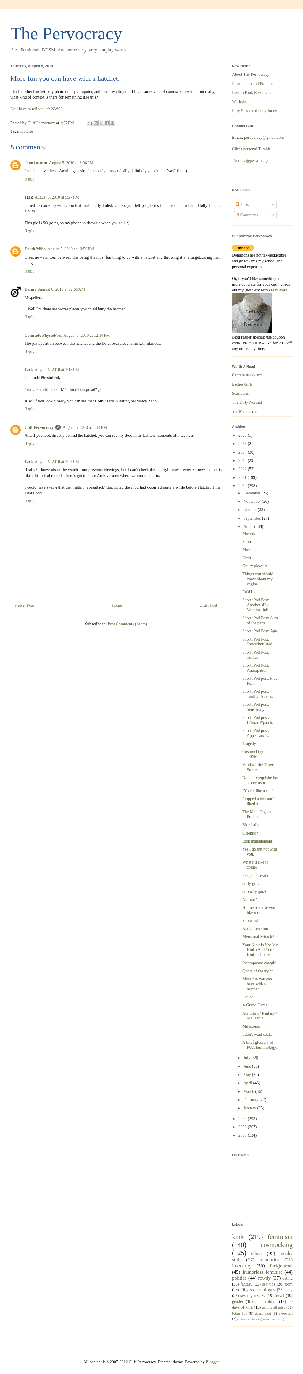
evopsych (285, 1313)
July (247, 1058)
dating (287, 1278)
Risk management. (257, 841)
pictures (26, 131)
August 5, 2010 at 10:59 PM (70, 249)
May (247, 1074)
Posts (242, 204)
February (251, 1100)
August (249, 526)
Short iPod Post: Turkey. (255, 655)
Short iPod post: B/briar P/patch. (257, 720)
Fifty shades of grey (258, 1290)
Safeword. (250, 921)
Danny (30, 289)
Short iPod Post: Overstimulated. (257, 642)
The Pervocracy (66, 33)
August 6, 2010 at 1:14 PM (84, 427)
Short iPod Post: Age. (260, 631)
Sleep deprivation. (257, 875)
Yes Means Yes (244, 411)
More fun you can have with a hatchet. (257, 984)
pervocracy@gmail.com (264, 137)
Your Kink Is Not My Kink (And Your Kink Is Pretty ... (260, 950)
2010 (243, 486)
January (250, 1108)
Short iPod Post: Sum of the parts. (260, 620)
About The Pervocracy (250, 74)
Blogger (212, 1362)
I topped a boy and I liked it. (258, 801)
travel (279, 1296)
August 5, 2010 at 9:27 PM (57, 197)
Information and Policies (252, 83)
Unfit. (247, 558)
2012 (243, 469)
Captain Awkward (247, 375)
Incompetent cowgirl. (260, 963)
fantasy (246, 1284)
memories (269, 1259)
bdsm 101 (239, 1313)
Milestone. (251, 1026)
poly (289, 1290)
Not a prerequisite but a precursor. (260, 780)
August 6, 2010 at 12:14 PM (86, 335)
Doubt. (248, 997)
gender (237, 1301)
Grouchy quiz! (254, 891)
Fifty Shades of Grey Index (254, 111)
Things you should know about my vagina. (257, 579)
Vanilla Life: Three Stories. (258, 767)
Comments (247, 215)
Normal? (249, 899)
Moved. (248, 533)
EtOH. (247, 592)
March (249, 1091)
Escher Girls (242, 384)
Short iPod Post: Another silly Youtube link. (255, 605)
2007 (243, 1135)
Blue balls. (251, 825)
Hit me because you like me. (258, 910)
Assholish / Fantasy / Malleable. (259, 1016)
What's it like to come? (255, 864)
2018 (243, 444)
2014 (243, 452)
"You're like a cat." (257, 791)
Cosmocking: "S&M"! (253, 754)
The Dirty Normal (247, 402)
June (247, 1066)
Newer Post (24, 605)
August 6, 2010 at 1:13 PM (57, 370)
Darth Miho (35, 249)
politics (239, 1278)
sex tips (268, 1284)
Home (117, 605)
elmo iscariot (36, 163)
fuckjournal (281, 1266)
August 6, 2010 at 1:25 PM (57, 462)
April (248, 1083)
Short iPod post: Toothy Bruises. (257, 694)
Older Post (208, 605)
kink (238, 1237)
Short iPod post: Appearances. (255, 733)
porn (289, 1284)
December (252, 493)
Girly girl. (250, 883)
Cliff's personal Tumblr (251, 149)
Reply (29, 179)
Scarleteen (240, 393)
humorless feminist (262, 1272)
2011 (243, 477)
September (252, 518)
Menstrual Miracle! (258, 937)
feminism (280, 1237)
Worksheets (241, 101)
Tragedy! (249, 743)
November (252, 501)
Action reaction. (255, 929)
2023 (243, 435)
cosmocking (277, 1245)
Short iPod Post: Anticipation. (255, 668)
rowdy (264, 1278)
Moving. (249, 549)
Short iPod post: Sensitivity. (255, 707)
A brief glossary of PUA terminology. (259, 1045)
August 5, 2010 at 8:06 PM (71, 163)
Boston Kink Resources (251, 92)
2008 (243, 1127)
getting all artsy (273, 1307)
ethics (256, 1253)
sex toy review (252, 1296)
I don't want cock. (257, 1034)
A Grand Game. (255, 1005)
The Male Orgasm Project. (257, 814)
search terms (271, 1319)
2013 (243, 460)
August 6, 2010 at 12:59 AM (61, 289)
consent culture (247, 1319)
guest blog (263, 1313)
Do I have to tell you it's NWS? (36, 109)
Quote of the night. (258, 971)
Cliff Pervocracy (39, 427)
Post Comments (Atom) (127, 624)
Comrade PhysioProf (43, 335)
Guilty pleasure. (255, 566)
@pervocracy (257, 160)
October (250, 510)
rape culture (266, 1301)
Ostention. (251, 833)
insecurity (242, 1266)
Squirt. (248, 541)
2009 (243, 1119)
